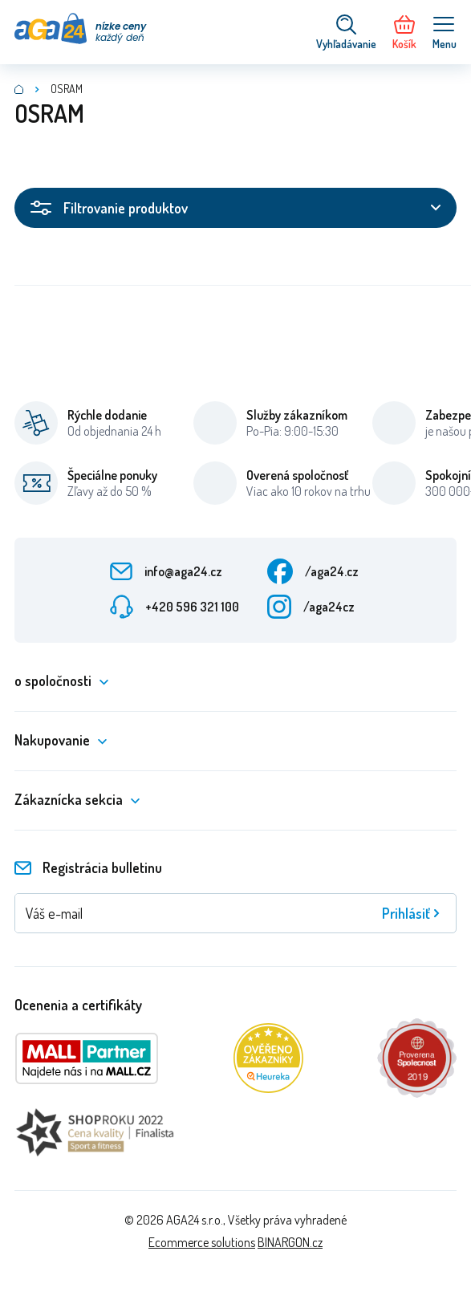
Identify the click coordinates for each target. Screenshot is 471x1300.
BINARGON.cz (290, 1242)
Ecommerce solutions (201, 1242)
